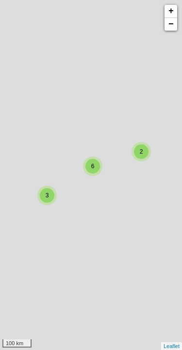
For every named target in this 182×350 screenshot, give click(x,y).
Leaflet (172, 346)
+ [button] (171, 11)
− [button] (171, 24)
